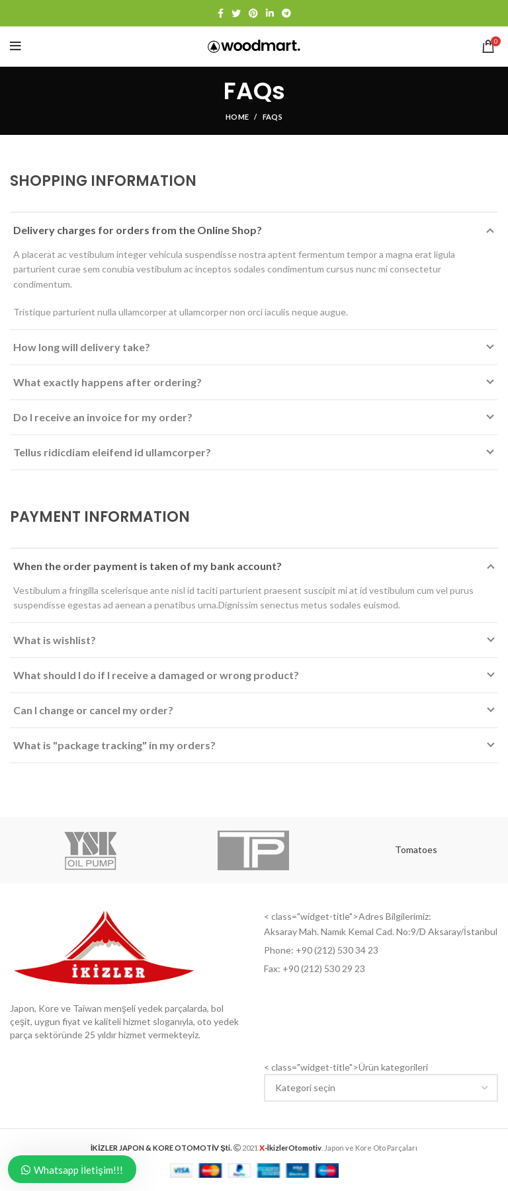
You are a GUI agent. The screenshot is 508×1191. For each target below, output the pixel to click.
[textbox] (305, 1087)
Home (237, 116)
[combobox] (381, 1088)
